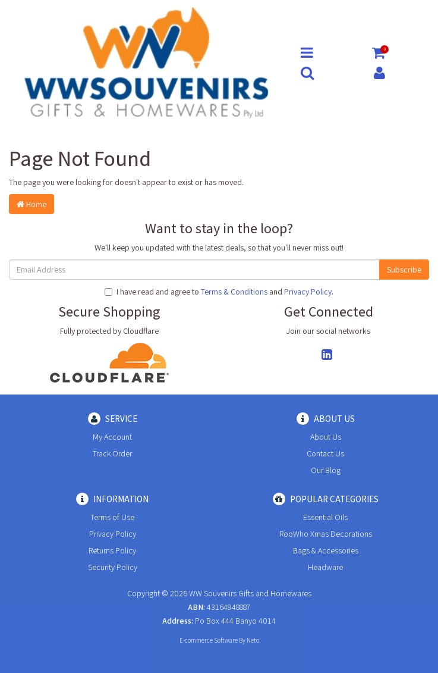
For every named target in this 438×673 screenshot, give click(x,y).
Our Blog (326, 470)
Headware (325, 567)
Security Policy (112, 567)
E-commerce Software (208, 640)
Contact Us (325, 453)
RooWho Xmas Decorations (325, 533)
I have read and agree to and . (219, 291)
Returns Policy (112, 550)
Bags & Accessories (325, 550)
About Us (325, 436)
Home (31, 204)
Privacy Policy (308, 291)
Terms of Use (112, 517)
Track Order (112, 453)
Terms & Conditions (234, 291)
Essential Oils (325, 517)
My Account (112, 436)
